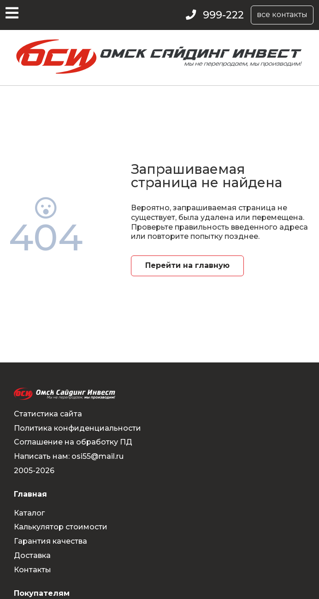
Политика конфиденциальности (77, 428)
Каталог (29, 513)
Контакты (32, 569)
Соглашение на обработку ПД (73, 442)
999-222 (223, 15)
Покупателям (42, 593)
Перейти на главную (187, 265)
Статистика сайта (48, 413)
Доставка (32, 555)
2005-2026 (34, 470)
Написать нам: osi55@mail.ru (69, 456)
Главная (30, 494)
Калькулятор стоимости (60, 526)
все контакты (282, 14)
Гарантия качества (50, 541)
